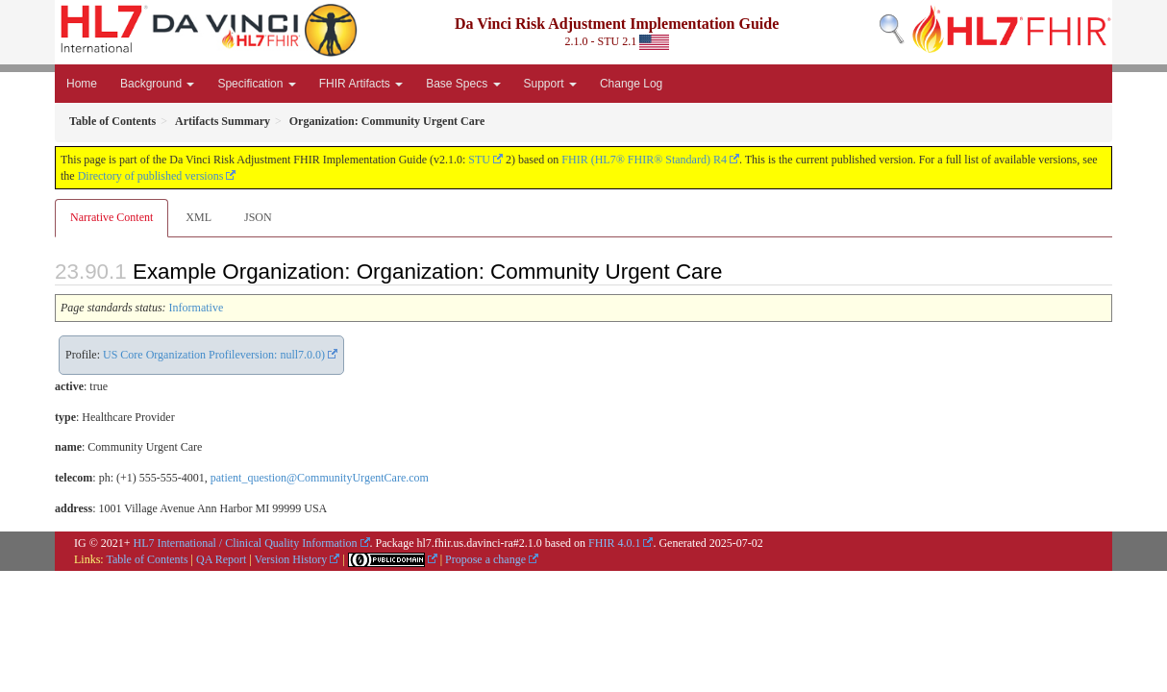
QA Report (221, 559)
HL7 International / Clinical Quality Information (246, 543)
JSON (258, 217)
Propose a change (485, 559)
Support (550, 83)
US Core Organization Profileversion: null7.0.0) (214, 354)
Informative (196, 307)
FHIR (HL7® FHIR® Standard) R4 (644, 159)
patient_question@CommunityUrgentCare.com (320, 477)
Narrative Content (111, 217)
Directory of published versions (151, 176)
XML (198, 217)
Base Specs (463, 83)
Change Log (631, 83)
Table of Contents (146, 559)
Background (157, 83)
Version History (291, 559)
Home (81, 83)
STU (479, 159)
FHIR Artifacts (361, 83)
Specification (256, 83)
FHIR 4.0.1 (614, 543)
